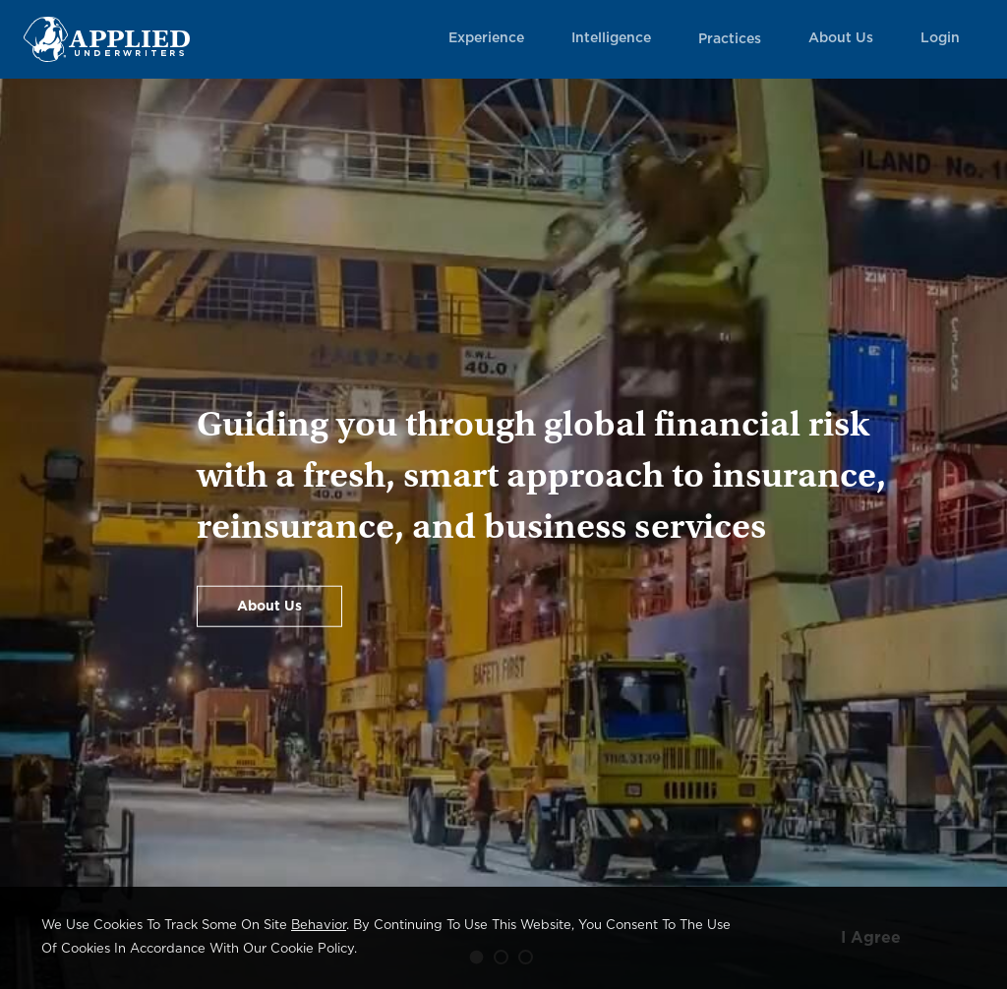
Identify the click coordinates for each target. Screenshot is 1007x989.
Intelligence (611, 38)
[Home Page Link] (107, 38)
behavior (318, 925)
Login (940, 38)
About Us (840, 38)
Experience (486, 38)
